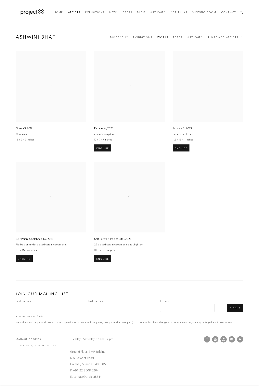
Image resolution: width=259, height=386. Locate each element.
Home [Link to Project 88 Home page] (58, 12)
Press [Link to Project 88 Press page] (127, 12)
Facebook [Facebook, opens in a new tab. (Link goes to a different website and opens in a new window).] (207, 339)
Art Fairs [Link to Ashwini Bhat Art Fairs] (195, 37)
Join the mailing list (232, 339)
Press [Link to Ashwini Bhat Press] (177, 37)
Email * (165, 301)
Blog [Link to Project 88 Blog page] (141, 12)
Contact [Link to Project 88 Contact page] (228, 12)
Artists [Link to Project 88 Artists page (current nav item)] (74, 12)
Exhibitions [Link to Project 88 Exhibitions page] (95, 12)
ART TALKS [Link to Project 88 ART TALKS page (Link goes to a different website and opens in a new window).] (179, 12)
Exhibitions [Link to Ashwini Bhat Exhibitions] (142, 37)
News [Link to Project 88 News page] (113, 12)
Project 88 (31, 12)
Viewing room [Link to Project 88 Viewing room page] (204, 12)
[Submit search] (241, 12)
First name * (24, 301)
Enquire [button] (102, 156)
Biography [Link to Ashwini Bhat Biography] (119, 37)
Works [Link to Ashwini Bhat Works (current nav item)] (162, 37)
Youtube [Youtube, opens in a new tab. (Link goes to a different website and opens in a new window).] (215, 339)
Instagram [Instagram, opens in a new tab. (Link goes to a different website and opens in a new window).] (223, 339)
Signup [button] (235, 308)
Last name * (96, 301)
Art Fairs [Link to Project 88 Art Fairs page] (158, 12)
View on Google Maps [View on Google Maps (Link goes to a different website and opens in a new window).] (240, 339)
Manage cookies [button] (28, 339)
